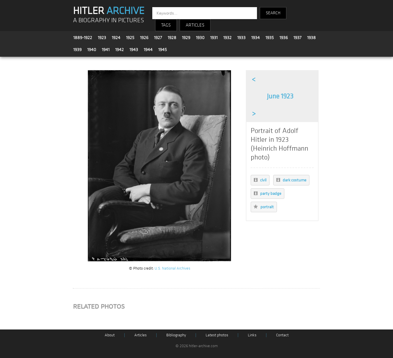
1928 (172, 38)
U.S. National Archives (172, 268)
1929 (186, 38)
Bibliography (176, 335)
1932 (227, 38)
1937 (297, 38)
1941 (106, 49)
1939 (77, 49)
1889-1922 (82, 38)
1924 (116, 38)
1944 (148, 49)
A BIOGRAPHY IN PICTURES (108, 20)
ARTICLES (195, 25)
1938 (311, 38)
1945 (162, 49)
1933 (241, 38)
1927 (158, 38)
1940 (91, 49)
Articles (140, 335)
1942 (119, 49)
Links (252, 335)
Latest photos (217, 335)
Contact (282, 335)
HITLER (108, 11)
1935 (270, 38)
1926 (144, 38)
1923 (102, 38)
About (110, 335)
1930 (200, 38)
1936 (283, 38)
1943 (133, 49)
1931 (214, 38)
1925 (130, 38)
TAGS (166, 25)
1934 (255, 38)
